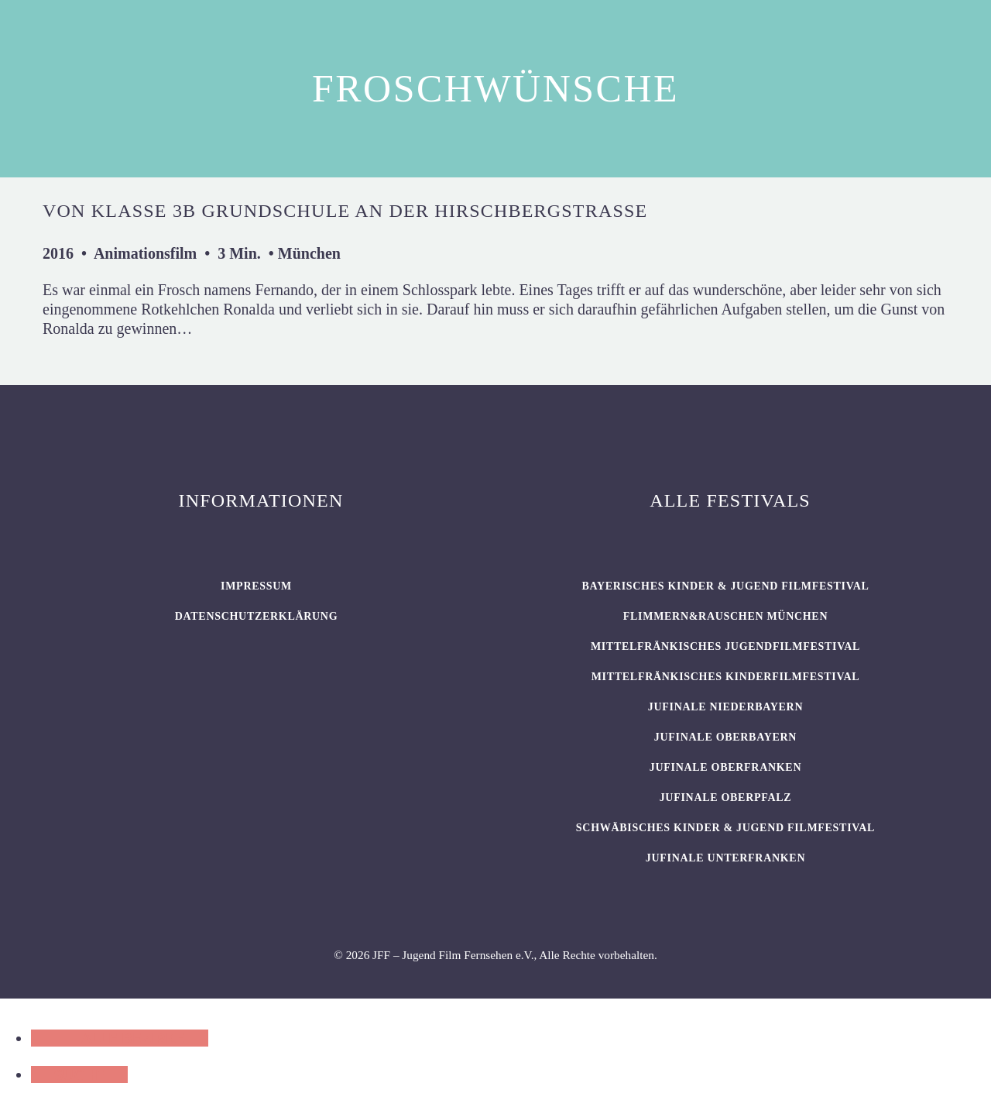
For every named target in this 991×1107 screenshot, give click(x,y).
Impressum (256, 586)
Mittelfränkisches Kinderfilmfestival (726, 676)
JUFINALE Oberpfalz (726, 797)
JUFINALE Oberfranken (725, 767)
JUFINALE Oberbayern (725, 737)
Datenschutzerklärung (256, 616)
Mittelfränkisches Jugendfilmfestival (725, 646)
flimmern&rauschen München (725, 616)
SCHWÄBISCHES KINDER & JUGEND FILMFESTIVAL (725, 828)
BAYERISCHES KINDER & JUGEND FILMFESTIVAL (725, 586)
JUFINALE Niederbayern (726, 707)
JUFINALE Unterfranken (725, 858)
